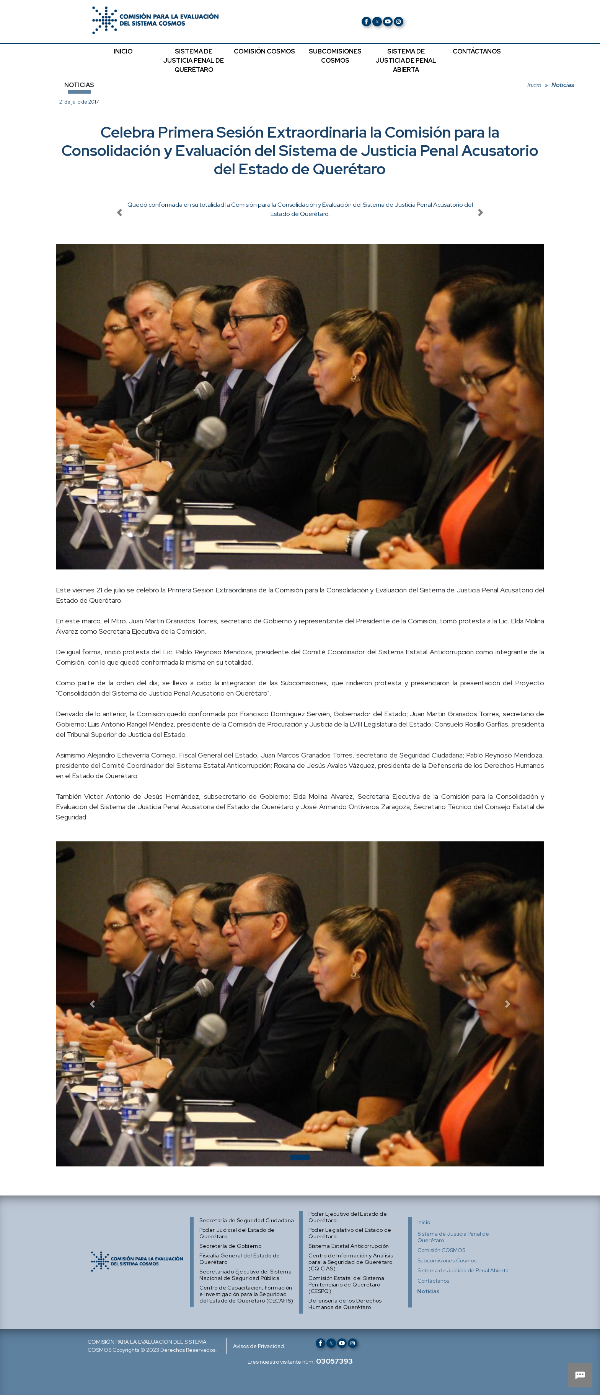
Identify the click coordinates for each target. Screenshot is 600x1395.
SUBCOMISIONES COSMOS (335, 56)
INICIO (123, 51)
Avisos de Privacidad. (259, 1346)
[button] (92, 1004)
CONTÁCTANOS (477, 51)
